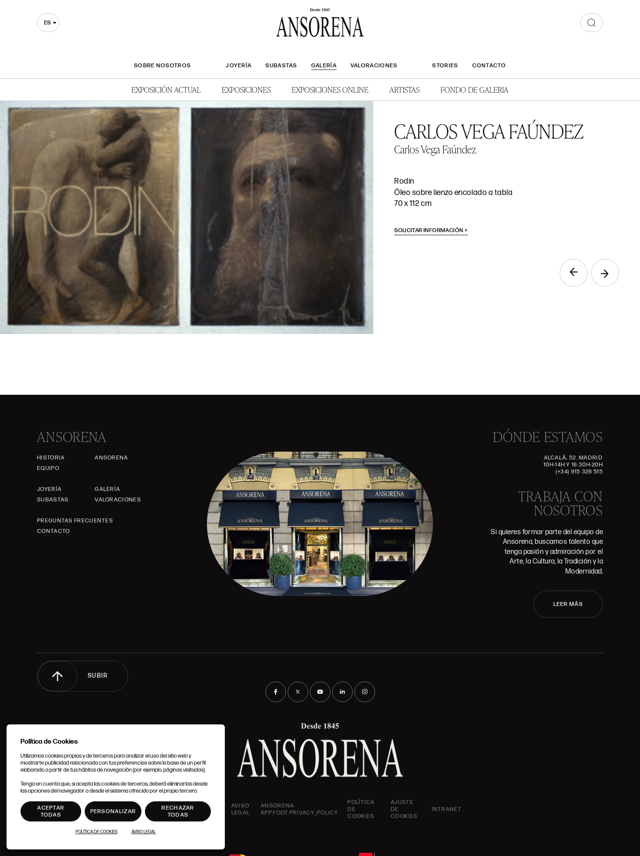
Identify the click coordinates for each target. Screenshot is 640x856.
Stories (445, 65)
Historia (51, 457)
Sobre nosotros (162, 65)
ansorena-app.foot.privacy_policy (299, 809)
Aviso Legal (240, 809)
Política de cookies (361, 809)
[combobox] (48, 23)
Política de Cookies (96, 832)
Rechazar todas (178, 811)
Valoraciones (374, 65)
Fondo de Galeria (474, 89)
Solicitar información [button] (431, 230)
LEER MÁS (568, 604)
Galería (324, 65)
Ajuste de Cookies (404, 809)
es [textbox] (47, 22)
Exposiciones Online (330, 89)
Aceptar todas (50, 811)
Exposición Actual (166, 89)
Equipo (48, 468)
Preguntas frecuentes (75, 520)
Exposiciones (246, 89)
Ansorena (111, 457)
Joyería (238, 65)
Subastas (281, 65)
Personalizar (113, 811)
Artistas (404, 89)
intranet (446, 809)
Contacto (489, 65)
